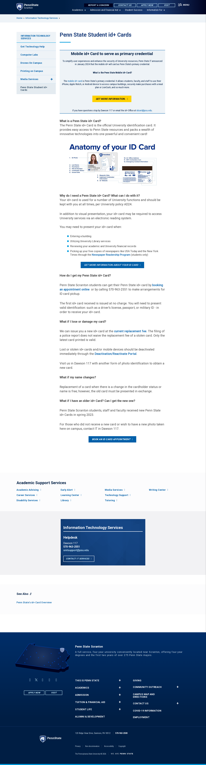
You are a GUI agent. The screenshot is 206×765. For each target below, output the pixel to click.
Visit (167, 5)
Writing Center (157, 490)
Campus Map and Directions (144, 695)
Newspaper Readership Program (111, 254)
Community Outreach (147, 687)
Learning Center (70, 495)
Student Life (83, 709)
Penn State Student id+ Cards (33, 88)
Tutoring (110, 500)
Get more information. (111, 98)
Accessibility (109, 746)
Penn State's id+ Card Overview (34, 602)
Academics (77, 10)
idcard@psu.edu (144, 110)
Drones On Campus (31, 62)
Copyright (122, 746)
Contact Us (125, 5)
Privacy (78, 746)
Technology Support (116, 495)
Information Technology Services (41, 18)
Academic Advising (28, 490)
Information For (155, 10)
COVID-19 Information (147, 710)
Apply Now (147, 5)
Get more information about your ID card (111, 265)
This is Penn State (87, 680)
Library (65, 500)
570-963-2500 (121, 733)
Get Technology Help (32, 46)
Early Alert (67, 490)
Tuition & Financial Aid (90, 702)
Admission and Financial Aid (104, 10)
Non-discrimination (92, 746)
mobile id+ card (75, 81)
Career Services (26, 495)
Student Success (134, 10)
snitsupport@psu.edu (76, 550)
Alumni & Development (90, 716)
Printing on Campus (31, 71)
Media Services (29, 79)
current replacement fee (130, 331)
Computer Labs (29, 54)
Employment (141, 717)
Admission (82, 695)
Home (19, 18)
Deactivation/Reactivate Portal (115, 354)
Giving (137, 680)
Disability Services (27, 500)
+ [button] (120, 680)
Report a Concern (98, 5)
